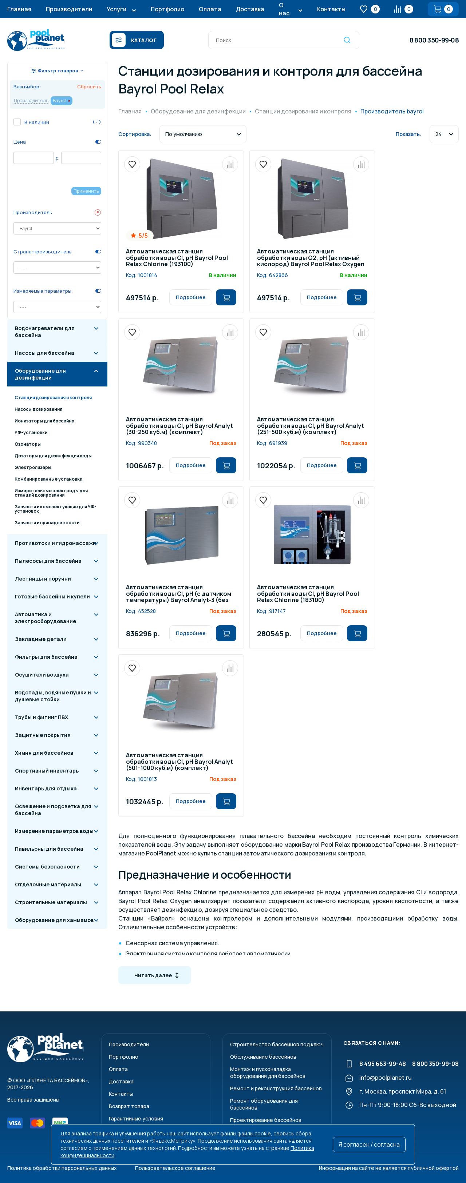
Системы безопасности (47, 866)
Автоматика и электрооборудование (45, 618)
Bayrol (59, 100)
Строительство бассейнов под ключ (277, 1044)
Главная (19, 9)
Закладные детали (41, 638)
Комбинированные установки (48, 479)
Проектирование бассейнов (265, 1119)
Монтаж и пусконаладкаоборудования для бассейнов (267, 1072)
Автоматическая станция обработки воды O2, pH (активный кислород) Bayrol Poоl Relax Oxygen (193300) (310, 258)
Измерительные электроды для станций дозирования (51, 493)
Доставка (250, 9)
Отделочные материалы (48, 884)
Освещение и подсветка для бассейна (53, 810)
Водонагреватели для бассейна (45, 331)
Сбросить (89, 86)
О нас (284, 9)
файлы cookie (254, 1133)
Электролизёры (33, 467)
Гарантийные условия (136, 1118)
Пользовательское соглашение (175, 1167)
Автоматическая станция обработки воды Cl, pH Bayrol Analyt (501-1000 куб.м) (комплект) (179, 762)
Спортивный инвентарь (47, 770)
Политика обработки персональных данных (62, 1167)
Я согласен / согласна (369, 1144)
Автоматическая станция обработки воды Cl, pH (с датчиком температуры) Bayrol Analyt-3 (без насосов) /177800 (178, 594)
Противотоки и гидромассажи (55, 543)
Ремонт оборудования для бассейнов (264, 1104)
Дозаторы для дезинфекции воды (53, 456)
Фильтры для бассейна (46, 656)
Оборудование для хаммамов (54, 920)
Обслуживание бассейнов (263, 1056)
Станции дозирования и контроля (53, 397)
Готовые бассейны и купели (52, 596)
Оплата (210, 9)
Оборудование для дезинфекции (40, 374)
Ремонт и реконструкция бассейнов (276, 1088)
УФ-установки (31, 432)
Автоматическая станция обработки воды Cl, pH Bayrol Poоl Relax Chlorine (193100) (177, 258)
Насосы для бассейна (44, 352)
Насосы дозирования (38, 409)
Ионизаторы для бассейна (44, 421)
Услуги (116, 9)
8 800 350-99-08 (434, 40)
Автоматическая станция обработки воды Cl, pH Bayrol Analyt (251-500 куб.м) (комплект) (310, 426)
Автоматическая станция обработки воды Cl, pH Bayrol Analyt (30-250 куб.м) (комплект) (179, 426)
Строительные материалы (51, 902)
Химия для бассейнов (44, 752)
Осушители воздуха (42, 674)
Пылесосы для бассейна (48, 560)
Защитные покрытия (43, 734)
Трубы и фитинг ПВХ (41, 717)
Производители (69, 9)
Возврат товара (129, 1106)
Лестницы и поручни (43, 578)
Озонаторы (28, 444)
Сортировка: (134, 134)
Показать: (409, 134)
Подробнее (191, 297)
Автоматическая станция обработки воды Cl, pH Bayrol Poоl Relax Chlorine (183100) (308, 594)
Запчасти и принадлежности (47, 523)
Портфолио (167, 9)
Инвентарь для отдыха (46, 788)
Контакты (331, 9)
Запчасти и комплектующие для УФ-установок (55, 509)
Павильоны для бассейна (49, 848)
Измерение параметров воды (54, 830)
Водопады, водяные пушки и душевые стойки (53, 696)
